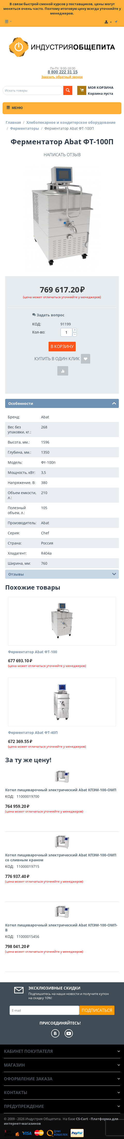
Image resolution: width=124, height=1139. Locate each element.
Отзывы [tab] (62, 574)
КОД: (36, 324)
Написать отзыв (62, 155)
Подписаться (97, 1010)
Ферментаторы (24, 128)
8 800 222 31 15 (63, 72)
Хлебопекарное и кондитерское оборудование (70, 122)
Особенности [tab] (62, 403)
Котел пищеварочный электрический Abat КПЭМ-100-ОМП (60, 789)
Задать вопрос (48, 314)
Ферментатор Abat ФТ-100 (32, 652)
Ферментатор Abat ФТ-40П (33, 733)
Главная (13, 122)
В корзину (62, 346)
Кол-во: (38, 332)
